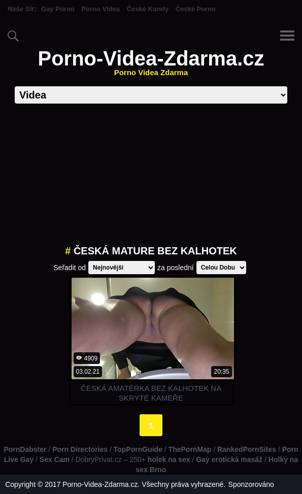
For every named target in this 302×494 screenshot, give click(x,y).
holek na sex (169, 459)
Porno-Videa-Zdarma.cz (151, 62)
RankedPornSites (246, 449)
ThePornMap (190, 449)
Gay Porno (58, 9)
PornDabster (25, 449)
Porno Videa (100, 9)
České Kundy (148, 9)
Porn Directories (80, 449)
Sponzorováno (251, 484)
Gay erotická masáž (229, 459)
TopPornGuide (138, 449)
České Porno (196, 9)
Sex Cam (55, 459)
